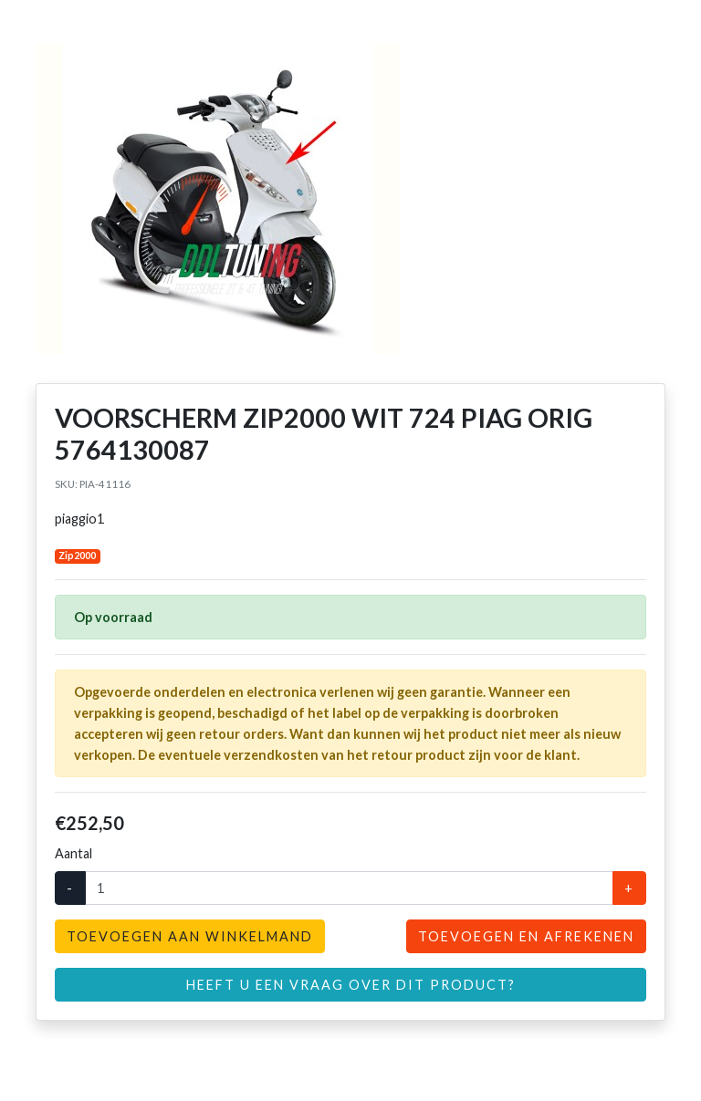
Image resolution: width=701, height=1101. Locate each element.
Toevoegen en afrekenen (526, 936)
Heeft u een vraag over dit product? (351, 984)
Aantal (73, 853)
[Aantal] (349, 888)
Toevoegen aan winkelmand (190, 936)
